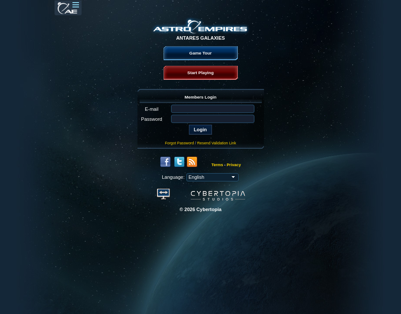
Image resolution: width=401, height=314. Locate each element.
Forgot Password (179, 143)
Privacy (233, 165)
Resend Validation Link (216, 143)
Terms (217, 165)
